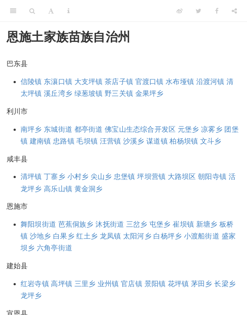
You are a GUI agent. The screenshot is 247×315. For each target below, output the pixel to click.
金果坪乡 (149, 93)
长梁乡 (225, 283)
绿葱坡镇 (88, 93)
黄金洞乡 (88, 188)
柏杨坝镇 (183, 141)
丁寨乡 (54, 176)
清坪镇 (31, 176)
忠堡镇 (124, 176)
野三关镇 (119, 93)
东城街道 (58, 129)
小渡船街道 (201, 236)
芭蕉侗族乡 (76, 224)
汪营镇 (110, 141)
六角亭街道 (54, 248)
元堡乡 (188, 129)
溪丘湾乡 (58, 93)
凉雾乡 (211, 129)
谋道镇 (157, 141)
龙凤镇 (110, 236)
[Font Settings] (51, 11)
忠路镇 (63, 141)
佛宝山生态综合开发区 (140, 129)
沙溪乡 (134, 141)
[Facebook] (216, 11)
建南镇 (40, 141)
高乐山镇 (58, 188)
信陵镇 (31, 81)
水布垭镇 (180, 81)
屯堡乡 (160, 224)
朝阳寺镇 (212, 176)
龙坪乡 (31, 295)
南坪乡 (31, 129)
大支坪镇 (88, 81)
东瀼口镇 (58, 81)
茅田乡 (201, 283)
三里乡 (85, 283)
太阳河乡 (137, 236)
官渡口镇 (149, 81)
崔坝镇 (183, 224)
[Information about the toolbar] (68, 11)
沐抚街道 (109, 224)
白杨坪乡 (167, 236)
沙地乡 (40, 236)
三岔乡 (137, 224)
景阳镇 (155, 283)
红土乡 (87, 236)
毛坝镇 (87, 141)
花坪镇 (178, 283)
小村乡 (78, 176)
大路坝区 (182, 176)
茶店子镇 (119, 81)
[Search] (32, 11)
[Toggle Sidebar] (13, 11)
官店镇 (131, 283)
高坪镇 (61, 283)
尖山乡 (101, 176)
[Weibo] (179, 11)
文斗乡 (211, 141)
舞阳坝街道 (38, 224)
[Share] (234, 11)
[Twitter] (198, 11)
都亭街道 (88, 129)
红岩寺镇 (35, 283)
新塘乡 (207, 224)
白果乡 (63, 236)
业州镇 (108, 283)
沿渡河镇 (210, 81)
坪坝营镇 (151, 176)
